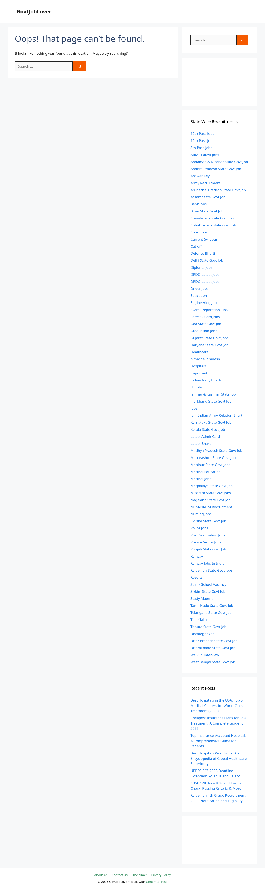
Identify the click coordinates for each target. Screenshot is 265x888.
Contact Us (120, 875)
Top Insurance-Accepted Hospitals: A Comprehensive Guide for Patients (218, 740)
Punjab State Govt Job (208, 549)
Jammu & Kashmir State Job (213, 394)
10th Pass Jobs (202, 133)
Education (198, 295)
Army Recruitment (205, 182)
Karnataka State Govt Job (210, 422)
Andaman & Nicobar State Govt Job (219, 161)
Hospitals (198, 366)
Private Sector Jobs (205, 542)
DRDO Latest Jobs (204, 274)
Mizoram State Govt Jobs (210, 492)
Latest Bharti (201, 443)
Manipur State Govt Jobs (210, 464)
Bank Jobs (198, 204)
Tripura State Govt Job (208, 626)
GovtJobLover (34, 11)
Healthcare (199, 352)
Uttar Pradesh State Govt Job (213, 640)
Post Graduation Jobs (207, 535)
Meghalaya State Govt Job (211, 485)
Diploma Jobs (201, 267)
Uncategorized (202, 633)
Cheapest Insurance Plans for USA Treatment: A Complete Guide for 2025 (218, 723)
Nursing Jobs (201, 514)
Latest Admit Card (205, 436)
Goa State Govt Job (205, 323)
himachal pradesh (205, 359)
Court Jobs (199, 232)
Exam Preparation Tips (209, 309)
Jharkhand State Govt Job (210, 401)
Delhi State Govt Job (206, 260)
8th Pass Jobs (201, 147)
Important (198, 373)
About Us (101, 875)
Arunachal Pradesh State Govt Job (218, 190)
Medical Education (205, 471)
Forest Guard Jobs (205, 316)
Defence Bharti (202, 253)
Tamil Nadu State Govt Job (211, 605)
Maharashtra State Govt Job (213, 457)
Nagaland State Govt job (210, 499)
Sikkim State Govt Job (207, 591)
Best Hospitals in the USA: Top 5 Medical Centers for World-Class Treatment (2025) (216, 705)
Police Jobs (199, 528)
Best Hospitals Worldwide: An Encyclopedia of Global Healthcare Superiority (218, 758)
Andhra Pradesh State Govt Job (215, 168)
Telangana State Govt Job (211, 612)
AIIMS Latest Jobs (204, 154)
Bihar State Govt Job (206, 211)
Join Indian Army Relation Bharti (216, 415)
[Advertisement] (219, 82)
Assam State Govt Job (207, 197)
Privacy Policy (161, 875)
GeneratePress (156, 882)
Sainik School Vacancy (208, 584)
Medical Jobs (200, 478)
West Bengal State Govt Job (212, 661)
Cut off (196, 246)
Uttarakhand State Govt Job (212, 647)
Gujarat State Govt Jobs (209, 337)
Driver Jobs (199, 288)
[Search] (79, 66)
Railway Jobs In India (207, 563)
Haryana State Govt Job (209, 344)
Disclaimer (139, 875)
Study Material (202, 598)
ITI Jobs (196, 387)
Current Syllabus (204, 239)
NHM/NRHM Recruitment (211, 506)
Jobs (194, 408)
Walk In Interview (204, 654)
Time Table (199, 619)
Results (196, 577)
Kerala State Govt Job (207, 429)
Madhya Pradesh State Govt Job (216, 450)
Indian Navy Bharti (205, 380)
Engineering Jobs (204, 302)
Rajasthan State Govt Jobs (211, 570)
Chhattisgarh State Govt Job (213, 225)
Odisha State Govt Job (208, 521)
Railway (196, 556)
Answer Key (200, 175)
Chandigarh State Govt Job (212, 218)
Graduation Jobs (203, 330)
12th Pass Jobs (202, 140)
